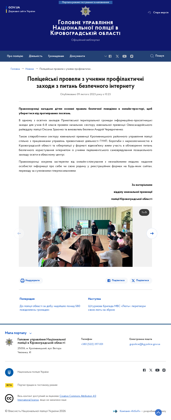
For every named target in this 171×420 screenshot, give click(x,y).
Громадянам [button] (56, 56)
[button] (19, 333)
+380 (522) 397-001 (92, 344)
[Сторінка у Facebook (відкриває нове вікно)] (110, 56)
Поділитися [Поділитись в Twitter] (142, 280)
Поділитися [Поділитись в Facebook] (118, 280)
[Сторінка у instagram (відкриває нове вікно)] (132, 56)
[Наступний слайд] (151, 233)
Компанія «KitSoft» (130, 411)
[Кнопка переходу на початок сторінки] (158, 412)
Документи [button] (77, 56)
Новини (30, 69)
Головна (15, 69)
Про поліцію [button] (15, 56)
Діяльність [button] (35, 56)
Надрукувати (33, 280)
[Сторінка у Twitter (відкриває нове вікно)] (117, 56)
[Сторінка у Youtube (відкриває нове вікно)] (125, 56)
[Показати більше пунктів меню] (105, 56)
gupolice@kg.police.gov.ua (145, 344)
